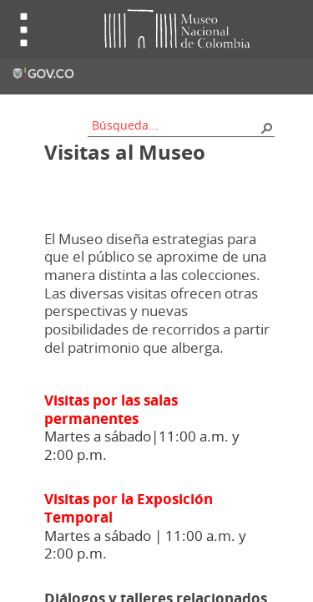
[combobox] (175, 125)
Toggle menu (24, 29)
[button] (266, 127)
